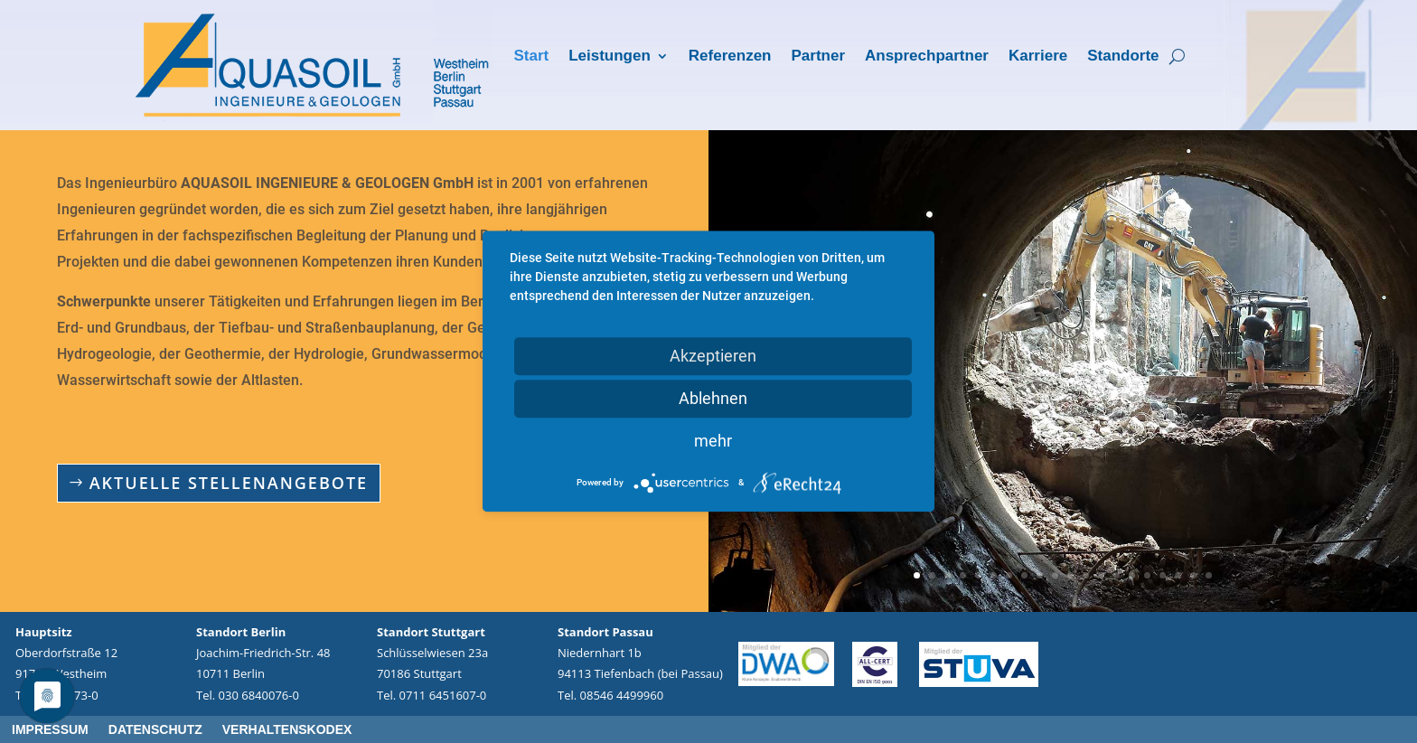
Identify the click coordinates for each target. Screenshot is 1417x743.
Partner (818, 57)
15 (1132, 575)
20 (1209, 575)
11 (1070, 575)
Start (531, 57)
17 (1162, 575)
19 (1193, 575)
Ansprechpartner (927, 57)
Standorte (1123, 57)
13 (1101, 575)
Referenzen (730, 57)
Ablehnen (713, 398)
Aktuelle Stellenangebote (228, 483)
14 (1116, 575)
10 (1055, 575)
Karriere (1038, 57)
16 (1147, 575)
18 (1178, 575)
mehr (713, 440)
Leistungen (609, 57)
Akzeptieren (713, 355)
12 (1086, 575)
